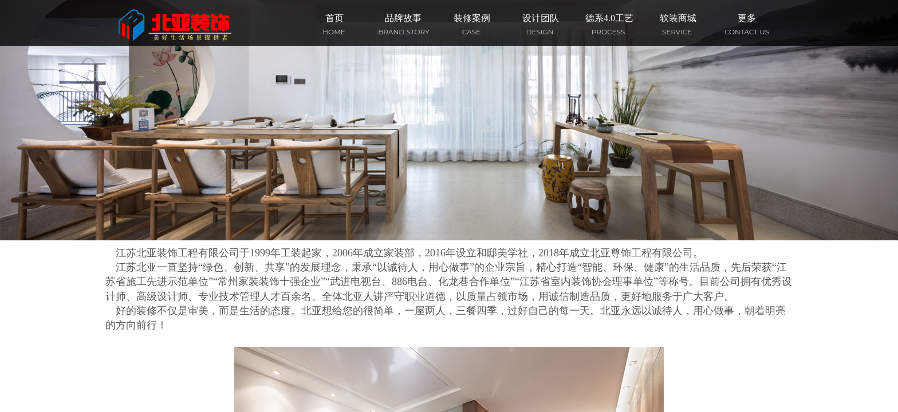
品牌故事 (403, 18)
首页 (334, 18)
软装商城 (678, 18)
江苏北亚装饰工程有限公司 (177, 253)
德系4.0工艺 (609, 18)
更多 (747, 18)
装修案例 (472, 18)
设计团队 (540, 18)
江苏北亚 (136, 267)
